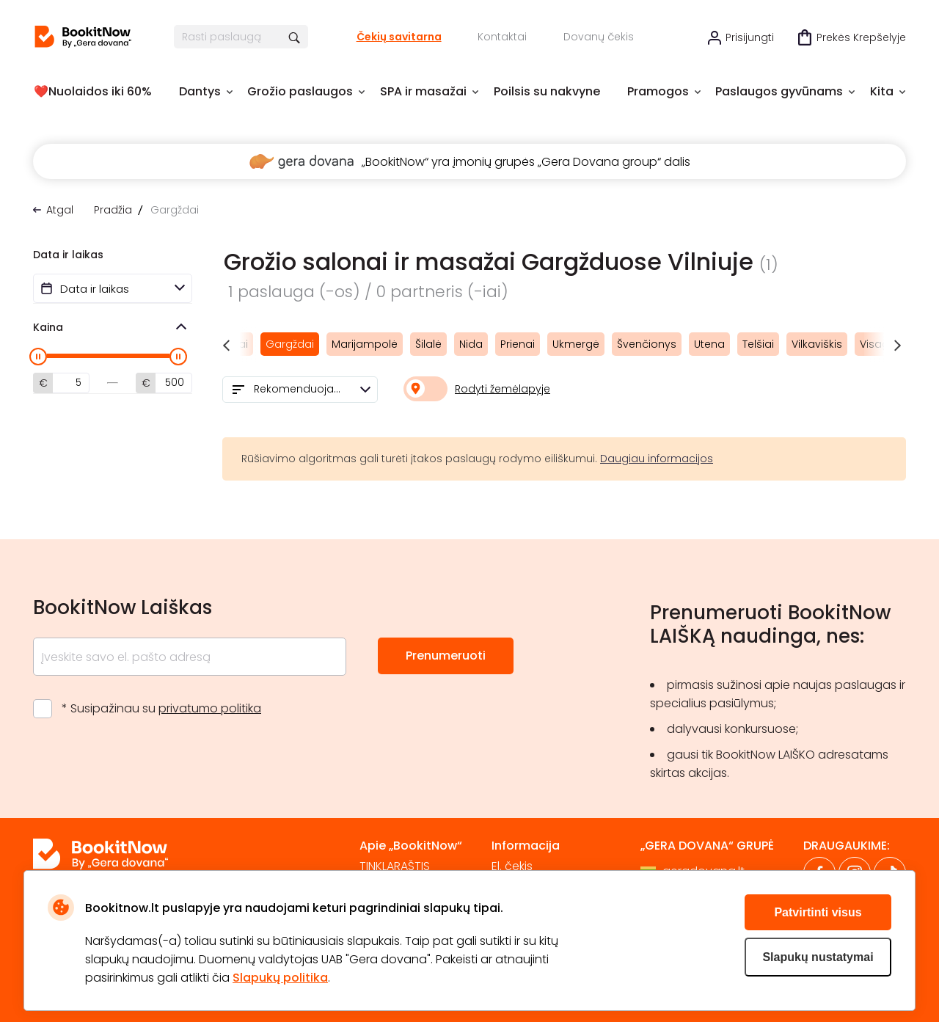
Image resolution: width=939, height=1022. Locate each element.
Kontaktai (502, 36)
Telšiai (758, 344)
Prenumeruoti (446, 655)
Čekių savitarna (399, 36)
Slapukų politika (280, 977)
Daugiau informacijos (656, 458)
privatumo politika (209, 708)
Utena (709, 344)
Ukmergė (575, 344)
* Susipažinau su (161, 708)
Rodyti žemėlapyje (502, 389)
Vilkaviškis (817, 344)
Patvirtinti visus (817, 912)
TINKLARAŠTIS (394, 866)
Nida (471, 344)
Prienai (517, 344)
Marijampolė (365, 344)
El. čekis (512, 866)
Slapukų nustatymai (817, 957)
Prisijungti (750, 37)
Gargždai (290, 344)
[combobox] (300, 389)
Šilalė (428, 344)
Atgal (59, 209)
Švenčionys (646, 344)
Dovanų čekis (598, 36)
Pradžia (113, 209)
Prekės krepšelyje (861, 37)
